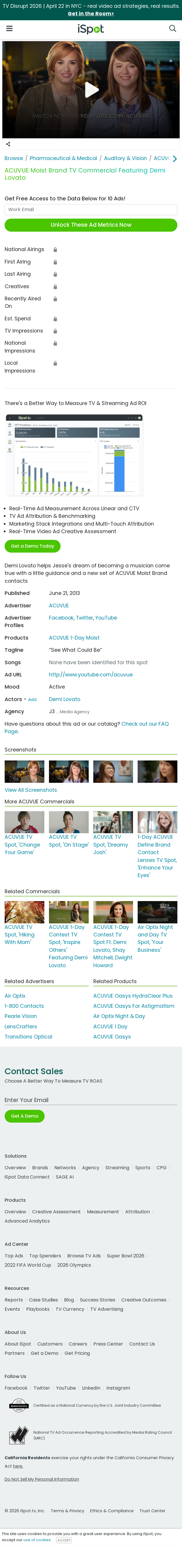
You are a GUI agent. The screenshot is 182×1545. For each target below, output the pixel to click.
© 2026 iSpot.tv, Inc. (25, 1511)
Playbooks (38, 1309)
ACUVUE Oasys (112, 1036)
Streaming (117, 1167)
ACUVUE (59, 605)
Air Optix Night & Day (119, 1016)
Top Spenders (45, 1255)
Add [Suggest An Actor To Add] (32, 699)
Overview (15, 1167)
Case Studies (43, 1300)
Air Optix (15, 995)
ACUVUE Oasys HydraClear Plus (133, 995)
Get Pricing (77, 1353)
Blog (69, 1300)
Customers (50, 1344)
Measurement (103, 1211)
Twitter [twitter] (42, 1388)
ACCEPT (64, 1540)
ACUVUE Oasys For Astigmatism (133, 1006)
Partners (15, 1353)
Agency (90, 1167)
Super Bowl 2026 (125, 1255)
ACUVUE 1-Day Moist (74, 637)
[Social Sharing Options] (8, 144)
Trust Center (152, 1511)
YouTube (106, 617)
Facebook (61, 617)
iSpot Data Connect (27, 1177)
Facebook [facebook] (16, 1388)
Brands (40, 1167)
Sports (142, 1167)
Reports (14, 1300)
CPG (161, 1167)
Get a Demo (45, 1353)
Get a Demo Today (32, 546)
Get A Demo (24, 1116)
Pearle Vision (21, 1016)
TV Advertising (106, 1309)
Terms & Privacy (67, 1511)
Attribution (137, 1211)
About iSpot (18, 1344)
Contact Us (142, 1344)
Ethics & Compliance (112, 1511)
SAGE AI (65, 1177)
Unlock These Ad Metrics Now (91, 225)
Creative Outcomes (143, 1300)
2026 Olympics (74, 1265)
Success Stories (97, 1300)
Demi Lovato (64, 699)
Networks (65, 1167)
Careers (78, 1344)
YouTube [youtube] (66, 1388)
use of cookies (37, 1539)
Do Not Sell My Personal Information (42, 1479)
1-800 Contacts (24, 1006)
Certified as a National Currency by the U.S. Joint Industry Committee (97, 1405)
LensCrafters (21, 1026)
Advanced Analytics (27, 1221)
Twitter (84, 617)
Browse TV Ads (84, 1255)
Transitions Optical (28, 1036)
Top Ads (14, 1255)
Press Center (108, 1344)
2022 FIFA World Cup (28, 1265)
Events (12, 1309)
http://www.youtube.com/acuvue (91, 674)
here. (18, 1466)
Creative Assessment (56, 1211)
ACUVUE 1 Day (110, 1026)
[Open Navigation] (9, 28)
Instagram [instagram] (118, 1388)
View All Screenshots (31, 790)
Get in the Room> (91, 13)
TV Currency (70, 1309)
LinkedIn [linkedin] (91, 1388)
